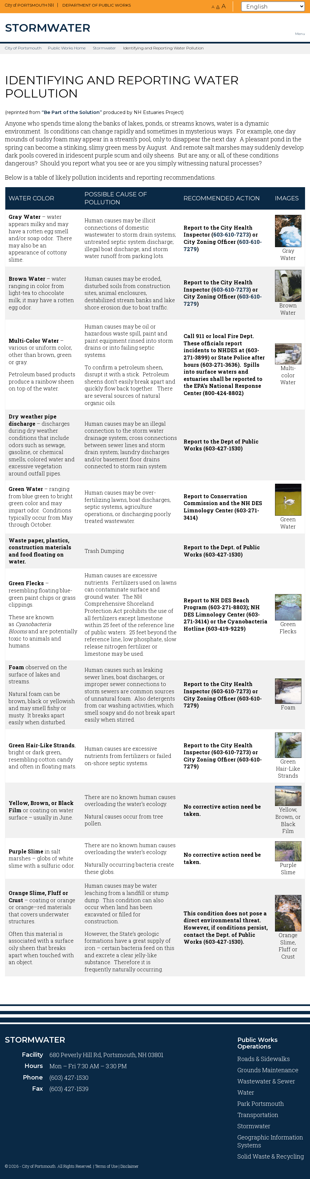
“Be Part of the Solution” (72, 112)
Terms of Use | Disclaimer (117, 1166)
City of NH (29, 5)
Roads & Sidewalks (263, 1059)
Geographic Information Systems (270, 1141)
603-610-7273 (231, 234)
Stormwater (104, 47)
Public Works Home (67, 47)
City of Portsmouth (23, 47)
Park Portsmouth (260, 1103)
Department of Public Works (96, 5)
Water (245, 1092)
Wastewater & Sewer (266, 1081)
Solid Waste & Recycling (270, 1156)
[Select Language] (273, 6)
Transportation (257, 1115)
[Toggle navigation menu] (300, 28)
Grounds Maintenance (267, 1070)
